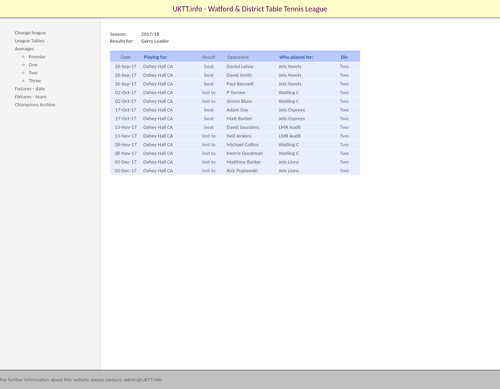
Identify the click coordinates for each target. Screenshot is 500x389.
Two (33, 72)
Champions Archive (35, 104)
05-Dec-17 (125, 162)
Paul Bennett (240, 84)
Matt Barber (239, 118)
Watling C (289, 92)
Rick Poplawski (242, 170)
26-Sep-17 (125, 66)
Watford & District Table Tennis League (267, 9)
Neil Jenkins (239, 136)
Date (125, 57)
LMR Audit (290, 127)
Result (209, 57)
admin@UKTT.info (143, 379)
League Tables (29, 41)
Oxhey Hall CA (158, 66)
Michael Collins (243, 144)
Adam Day (237, 110)
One (33, 64)
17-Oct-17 (125, 110)
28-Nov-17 (126, 144)
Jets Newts (290, 66)
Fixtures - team (31, 96)
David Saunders (243, 127)
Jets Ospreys (292, 110)
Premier (37, 56)
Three (35, 80)
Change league (30, 33)
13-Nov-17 (126, 127)
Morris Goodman (245, 153)
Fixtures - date (30, 88)
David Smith (239, 75)
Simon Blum (239, 101)
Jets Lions (289, 162)
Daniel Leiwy (240, 66)
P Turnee (236, 92)
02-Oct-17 (125, 92)
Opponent (238, 57)
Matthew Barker (244, 162)
